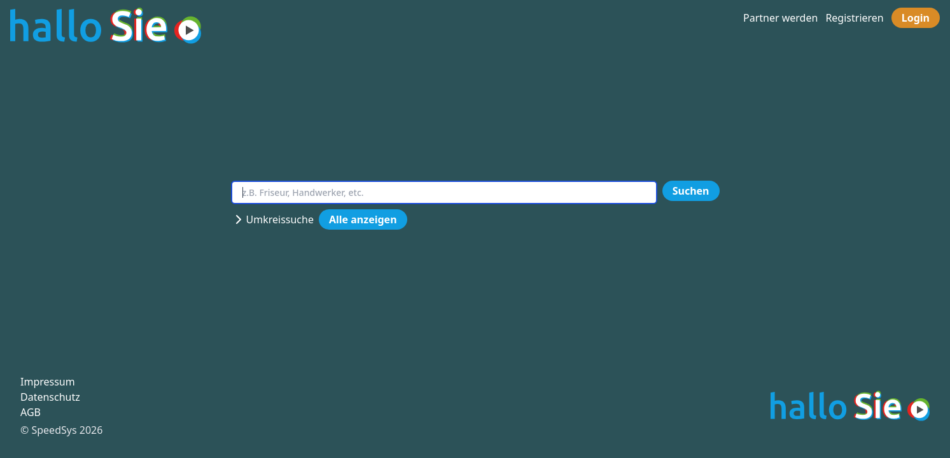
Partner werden (780, 18)
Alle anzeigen (363, 219)
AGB (30, 412)
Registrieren (854, 18)
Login (916, 18)
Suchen (691, 191)
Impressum (47, 382)
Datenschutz (50, 397)
